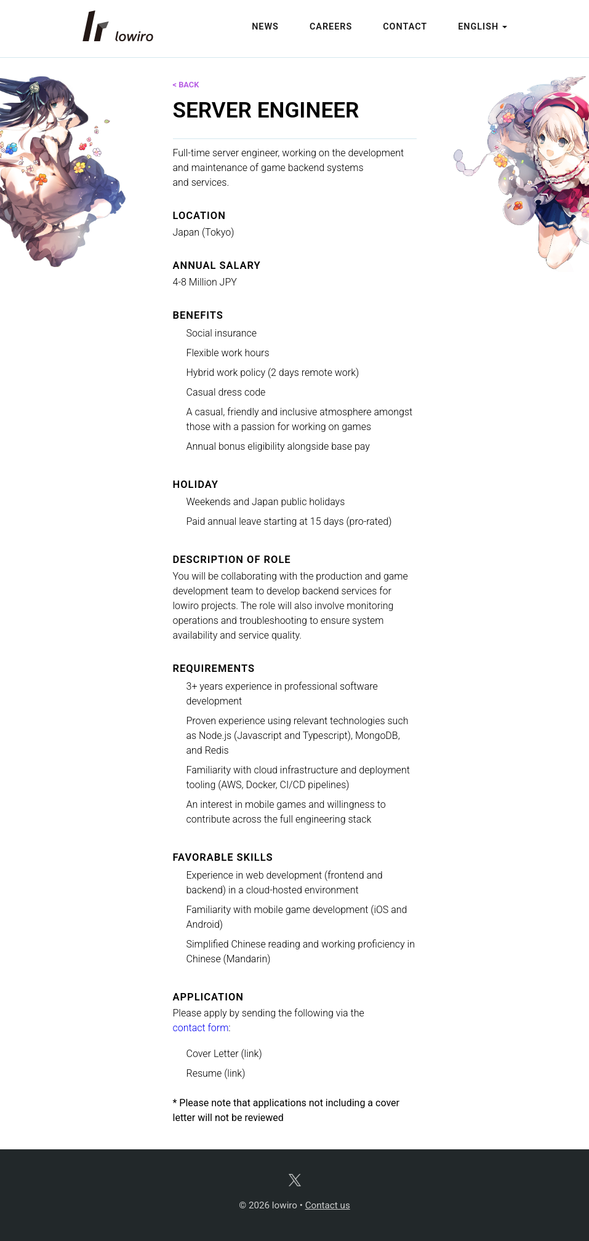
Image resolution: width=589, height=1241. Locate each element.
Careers (331, 27)
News (265, 27)
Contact (405, 27)
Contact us (327, 1205)
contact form (201, 1028)
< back (186, 84)
